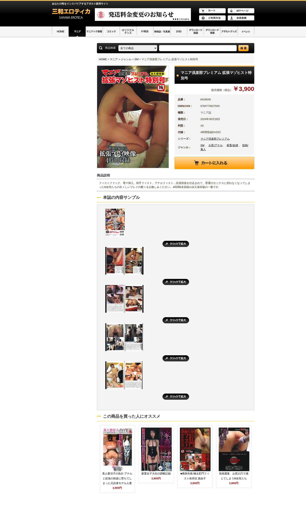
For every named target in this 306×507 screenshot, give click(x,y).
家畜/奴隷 (232, 145)
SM (137, 59)
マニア (114, 59)
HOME (103, 59)
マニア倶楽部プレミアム (215, 138)
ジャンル (126, 59)
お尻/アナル (215, 145)
